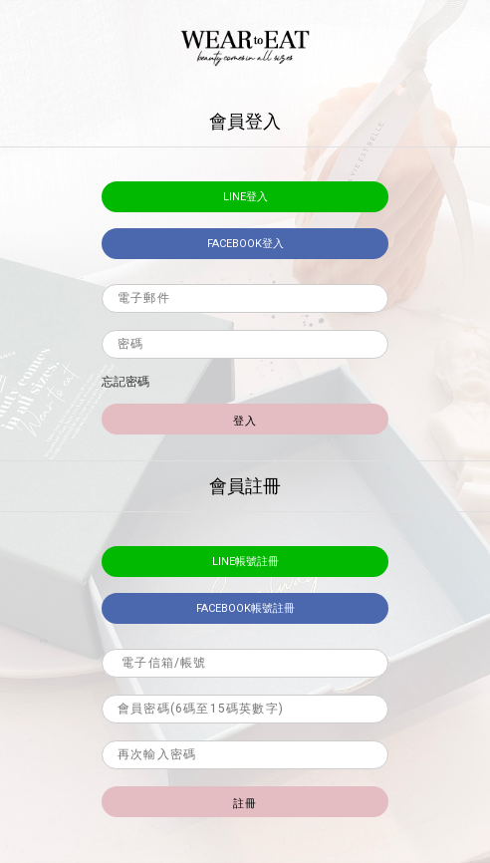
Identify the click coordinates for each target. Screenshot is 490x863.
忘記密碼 (125, 382)
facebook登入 (245, 243)
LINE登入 (245, 196)
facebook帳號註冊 (245, 608)
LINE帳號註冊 (245, 561)
